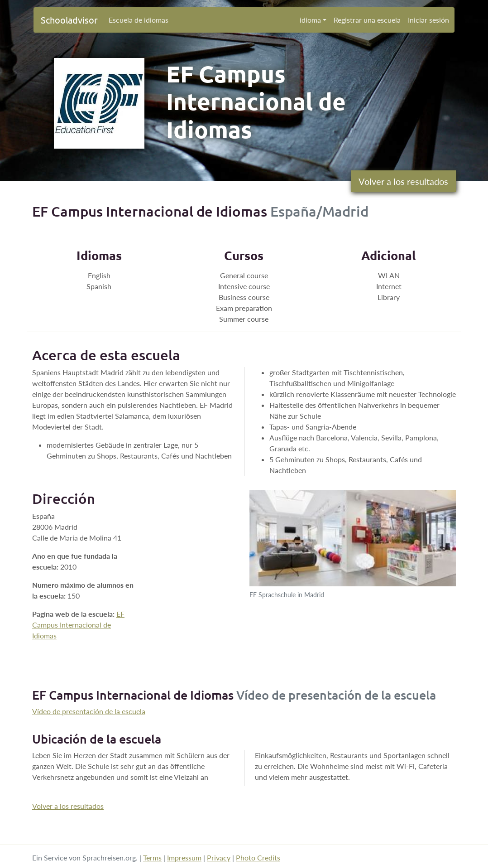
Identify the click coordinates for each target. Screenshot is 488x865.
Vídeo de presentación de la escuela (88, 711)
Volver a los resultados (403, 181)
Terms (152, 857)
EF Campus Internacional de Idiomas (78, 624)
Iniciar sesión (428, 19)
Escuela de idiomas (138, 19)
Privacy (218, 857)
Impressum (184, 857)
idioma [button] (310, 19)
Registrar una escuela (367, 19)
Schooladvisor (69, 19)
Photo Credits (258, 857)
